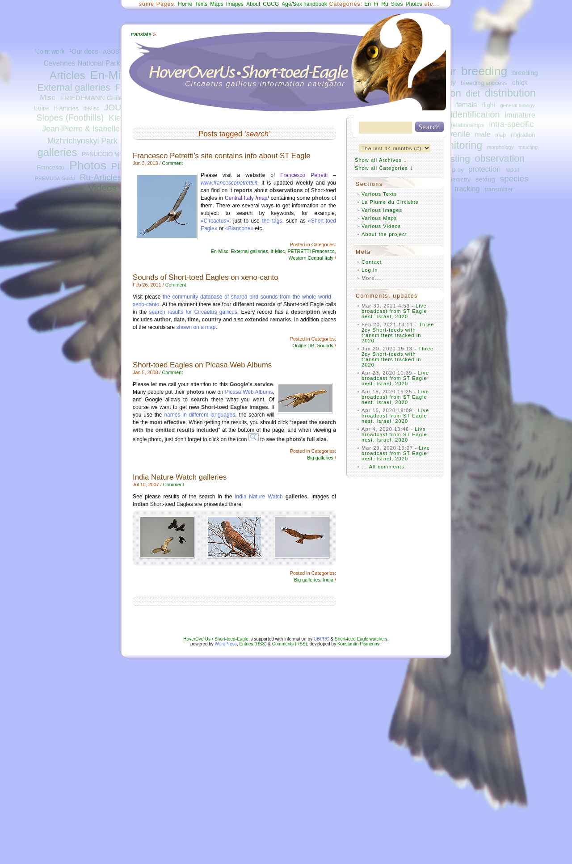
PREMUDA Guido (55, 178)
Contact (372, 262)
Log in (370, 270)
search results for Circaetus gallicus (193, 312)
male (483, 134)
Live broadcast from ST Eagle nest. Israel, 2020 (394, 311)
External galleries (74, 87)
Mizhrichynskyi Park (82, 140)
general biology (517, 105)
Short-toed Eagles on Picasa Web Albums (202, 365)
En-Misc (111, 75)
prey (457, 169)
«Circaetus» (215, 221)
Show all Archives (378, 160)
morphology (500, 147)
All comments (386, 466)
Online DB (303, 345)
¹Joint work (50, 51)
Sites (397, 4)
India (328, 579)
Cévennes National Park (81, 63)
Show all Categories (381, 168)
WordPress (226, 643)
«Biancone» (239, 228)
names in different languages (199, 415)
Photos (87, 165)
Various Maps (379, 218)
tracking (467, 189)
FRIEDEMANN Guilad (93, 97)
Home (185, 4)
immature (520, 115)
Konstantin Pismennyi (358, 643)
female (466, 105)
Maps (216, 4)
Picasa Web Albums (249, 392)
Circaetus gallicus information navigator (265, 84)
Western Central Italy (310, 258)
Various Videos (381, 226)
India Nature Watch (258, 496)
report (512, 170)
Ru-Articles (101, 177)
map (500, 135)
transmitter (499, 189)
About (253, 4)
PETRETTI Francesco (311, 251)
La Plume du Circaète (390, 202)
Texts (201, 4)
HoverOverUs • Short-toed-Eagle (215, 638)
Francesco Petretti (304, 175)
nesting (455, 158)
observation (500, 158)
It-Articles (66, 108)
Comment (172, 163)
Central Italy (239, 198)
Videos (102, 187)
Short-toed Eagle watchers (361, 638)
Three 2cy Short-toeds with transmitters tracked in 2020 (398, 332)
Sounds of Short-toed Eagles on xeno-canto (205, 277)
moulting (528, 147)
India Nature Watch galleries (180, 477)
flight (489, 105)
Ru (384, 4)
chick (520, 82)
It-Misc (91, 108)
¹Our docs (83, 51)
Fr (376, 4)
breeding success (484, 83)
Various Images (382, 210)
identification (475, 114)
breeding (484, 71)
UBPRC (321, 638)
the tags (272, 221)
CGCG (271, 4)
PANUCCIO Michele (108, 154)
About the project (384, 234)
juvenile (456, 134)
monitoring (458, 145)
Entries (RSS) (252, 643)
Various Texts (379, 194)
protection (484, 169)
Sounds (325, 345)
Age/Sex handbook (304, 4)
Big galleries (320, 457)
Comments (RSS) (289, 643)
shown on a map (195, 327)
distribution (510, 93)
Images (235, 4)
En (367, 4)
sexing (485, 179)
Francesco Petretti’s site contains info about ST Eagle (222, 156)
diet (473, 93)
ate (141, 34)
